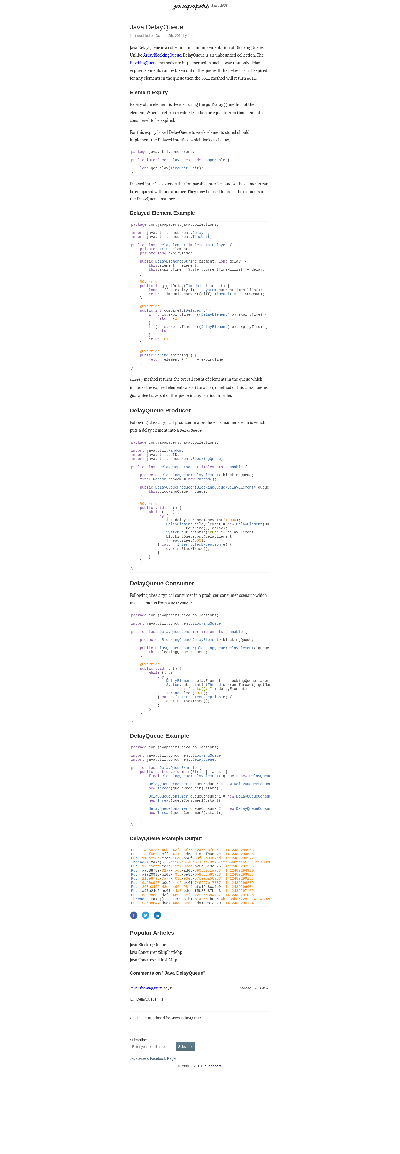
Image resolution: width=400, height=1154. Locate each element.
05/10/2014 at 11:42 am (255, 1065)
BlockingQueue (143, 62)
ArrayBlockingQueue (162, 55)
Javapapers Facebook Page (153, 1135)
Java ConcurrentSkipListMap (156, 1029)
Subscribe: (138, 1117)
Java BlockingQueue (148, 1021)
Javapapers (212, 1143)
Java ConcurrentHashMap (153, 1036)
